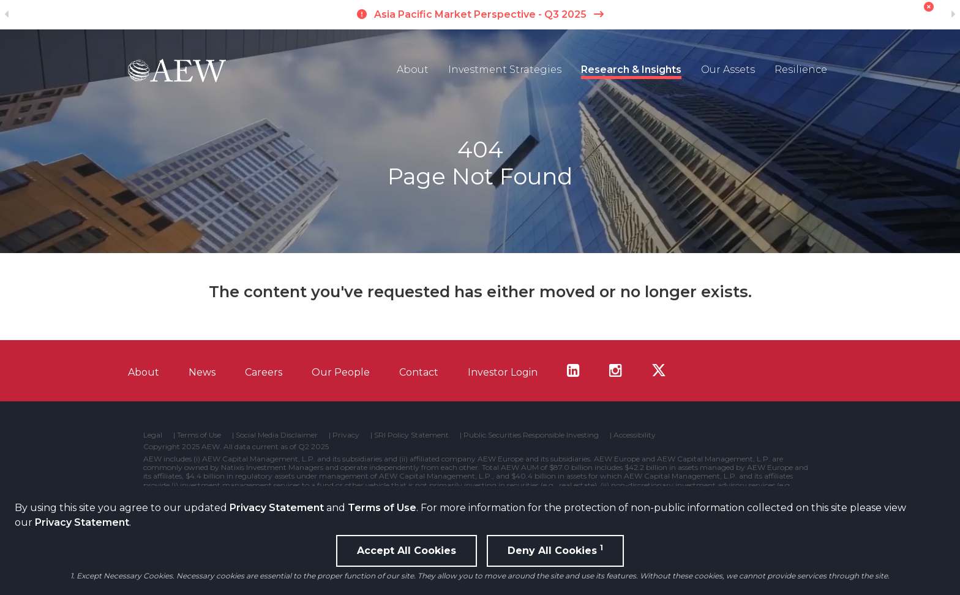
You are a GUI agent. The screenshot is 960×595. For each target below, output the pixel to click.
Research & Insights (631, 69)
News (202, 372)
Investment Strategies (504, 69)
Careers (263, 372)
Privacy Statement (277, 508)
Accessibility (634, 435)
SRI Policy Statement (411, 435)
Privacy (345, 435)
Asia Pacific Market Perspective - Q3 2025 (480, 14)
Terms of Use (382, 508)
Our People (341, 372)
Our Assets (728, 69)
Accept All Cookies (406, 550)
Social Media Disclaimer (277, 435)
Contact (418, 372)
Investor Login (503, 372)
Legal (152, 435)
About (413, 69)
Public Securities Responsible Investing (531, 435)
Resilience (800, 69)
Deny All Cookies (555, 549)
